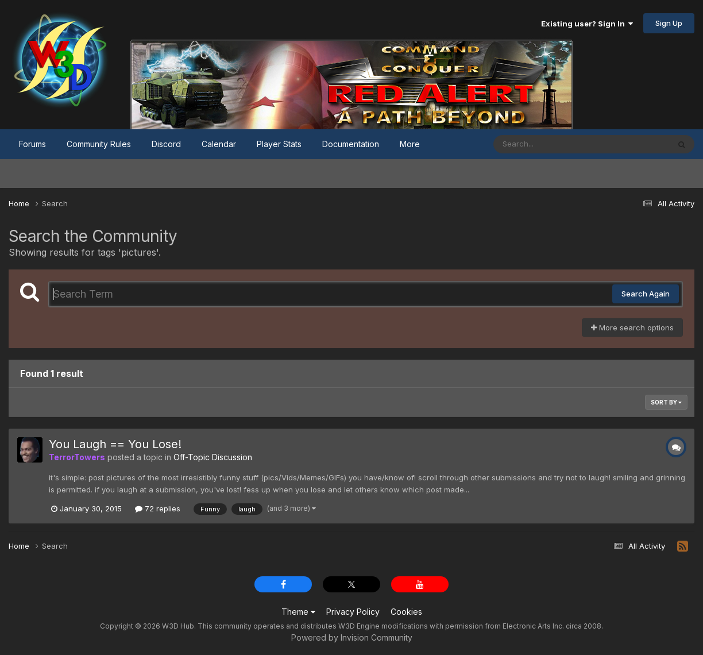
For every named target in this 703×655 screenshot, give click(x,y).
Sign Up (668, 23)
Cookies (406, 612)
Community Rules (99, 144)
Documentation (350, 144)
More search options (632, 327)
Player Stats (279, 144)
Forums (32, 144)
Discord (166, 144)
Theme (298, 612)
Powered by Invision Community (351, 637)
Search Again (645, 293)
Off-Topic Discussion (212, 457)
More (410, 144)
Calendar (219, 144)
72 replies (157, 508)
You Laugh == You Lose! (115, 444)
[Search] (550, 144)
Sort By (666, 402)
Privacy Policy (353, 612)
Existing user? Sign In (587, 23)
